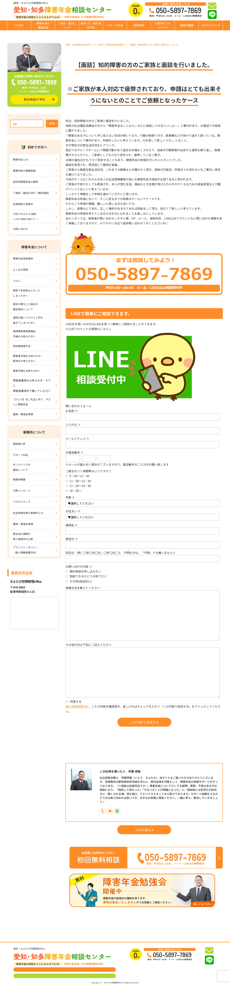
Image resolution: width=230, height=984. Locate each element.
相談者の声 (19, 444)
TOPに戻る (144, 829)
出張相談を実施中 (23, 204)
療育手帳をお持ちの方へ (27, 371)
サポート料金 (115, 25)
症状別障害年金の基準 (25, 181)
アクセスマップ (210, 25)
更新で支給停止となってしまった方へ (26, 293)
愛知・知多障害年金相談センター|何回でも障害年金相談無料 (95, 44)
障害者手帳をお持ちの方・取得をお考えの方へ (28, 358)
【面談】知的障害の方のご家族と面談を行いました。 (154, 44)
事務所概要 (187, 25)
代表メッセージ (22, 490)
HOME (19, 25)
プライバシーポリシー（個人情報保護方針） (25, 549)
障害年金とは (20, 159)
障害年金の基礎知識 (43, 25)
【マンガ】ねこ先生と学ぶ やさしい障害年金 (32, 401)
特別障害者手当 (22, 346)
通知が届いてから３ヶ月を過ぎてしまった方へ (28, 320)
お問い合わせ (20, 229)
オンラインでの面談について (22, 467)
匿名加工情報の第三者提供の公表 (23, 536)
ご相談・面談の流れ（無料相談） (32, 193)
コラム (16, 281)
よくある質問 (20, 269)
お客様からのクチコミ (163, 25)
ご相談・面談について (67, 25)
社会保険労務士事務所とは (28, 513)
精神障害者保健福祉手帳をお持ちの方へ (24, 333)
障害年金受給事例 (23, 258)
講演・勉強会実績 (23, 414)
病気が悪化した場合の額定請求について (25, 306)
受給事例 (138, 25)
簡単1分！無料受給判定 (91, 25)
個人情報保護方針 (77, 706)
